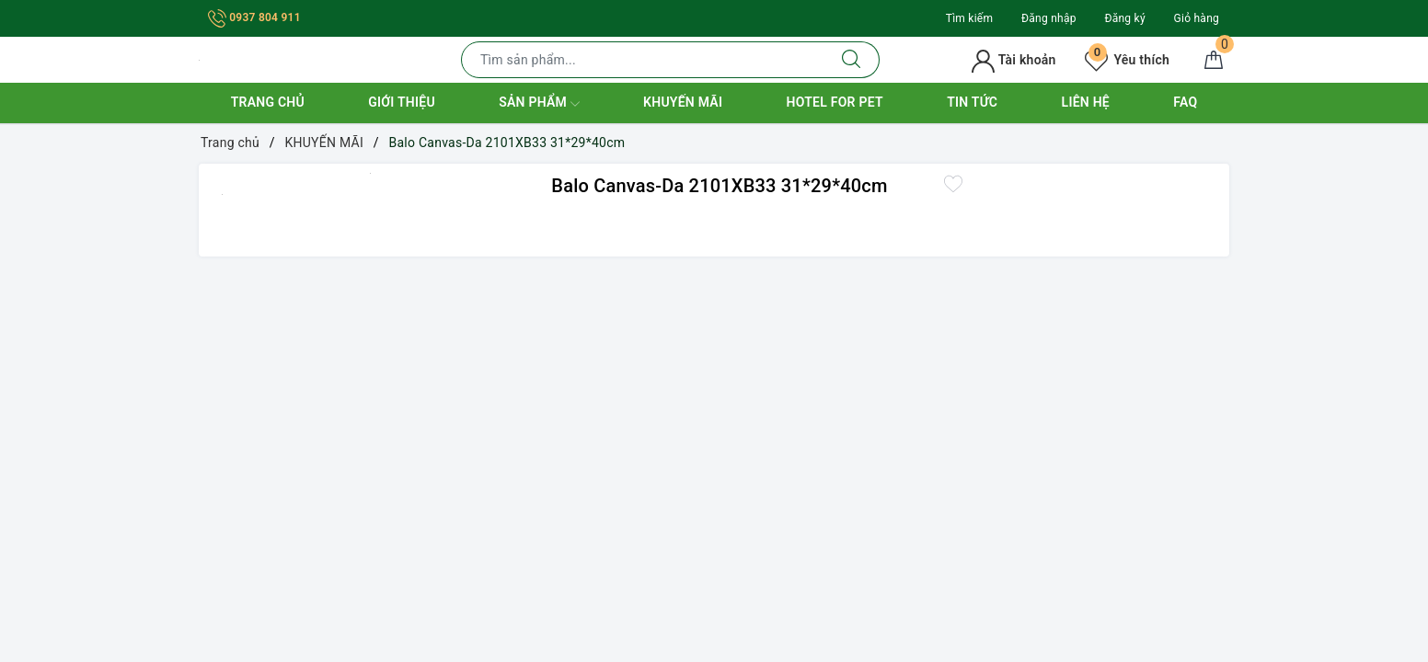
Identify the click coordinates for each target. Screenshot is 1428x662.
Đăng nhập (1049, 18)
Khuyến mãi (682, 102)
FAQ (1185, 102)
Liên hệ (1086, 102)
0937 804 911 (254, 17)
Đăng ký (1124, 18)
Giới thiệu (401, 102)
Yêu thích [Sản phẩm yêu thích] (1127, 59)
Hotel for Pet (835, 102)
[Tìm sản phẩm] (642, 59)
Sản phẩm (539, 104)
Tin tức (972, 102)
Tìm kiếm (970, 18)
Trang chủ (268, 102)
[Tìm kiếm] (851, 59)
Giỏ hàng (1196, 18)
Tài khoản (1013, 59)
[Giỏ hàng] (1213, 59)
